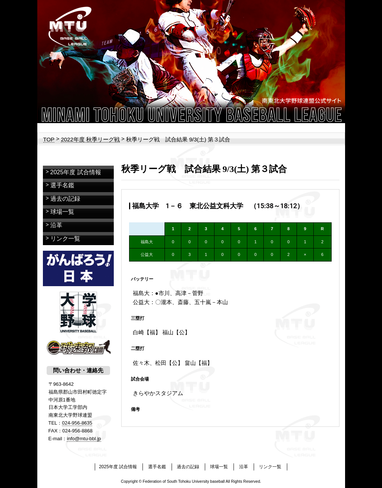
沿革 (56, 225)
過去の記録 (65, 198)
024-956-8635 (77, 423)
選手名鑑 (62, 185)
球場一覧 (62, 212)
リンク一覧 (65, 238)
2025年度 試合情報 (75, 172)
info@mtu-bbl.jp (84, 438)
